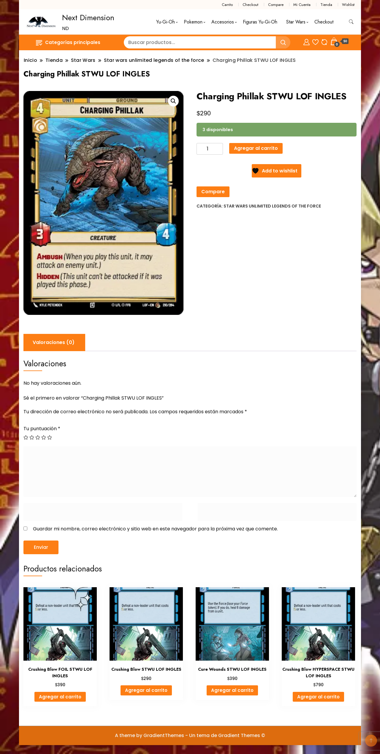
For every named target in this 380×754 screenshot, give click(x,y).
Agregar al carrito (256, 148)
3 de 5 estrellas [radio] (37, 437)
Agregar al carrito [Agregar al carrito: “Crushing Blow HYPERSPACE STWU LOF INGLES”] (318, 697)
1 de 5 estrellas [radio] (25, 437)
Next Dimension (88, 17)
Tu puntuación (41, 428)
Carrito (227, 4)
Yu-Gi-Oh (165, 21)
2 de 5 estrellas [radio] (31, 437)
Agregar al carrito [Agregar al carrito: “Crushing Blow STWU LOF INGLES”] (146, 690)
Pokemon (193, 21)
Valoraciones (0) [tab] (54, 342)
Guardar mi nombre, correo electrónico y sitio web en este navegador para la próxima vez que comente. (155, 528)
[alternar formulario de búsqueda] (351, 21)
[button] (173, 101)
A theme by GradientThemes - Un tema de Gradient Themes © (190, 735)
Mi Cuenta (302, 4)
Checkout (250, 4)
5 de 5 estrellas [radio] (49, 437)
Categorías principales (68, 42)
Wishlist (348, 4)
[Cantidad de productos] (210, 149)
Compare (276, 4)
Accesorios (222, 21)
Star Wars (295, 21)
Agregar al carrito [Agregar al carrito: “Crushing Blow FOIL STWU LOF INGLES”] (60, 697)
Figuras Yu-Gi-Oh (260, 21)
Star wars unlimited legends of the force (272, 206)
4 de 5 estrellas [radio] (43, 437)
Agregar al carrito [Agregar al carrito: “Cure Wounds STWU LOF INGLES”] (232, 690)
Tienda (326, 4)
